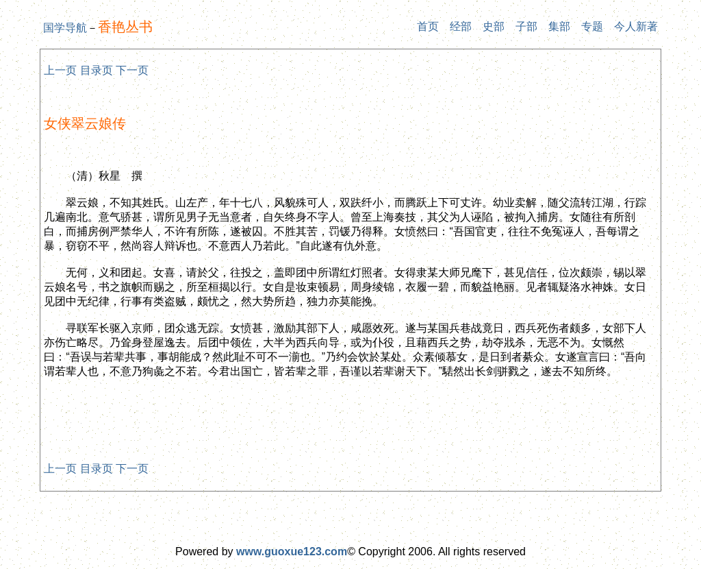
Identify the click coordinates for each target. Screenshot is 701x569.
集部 (559, 26)
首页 (428, 26)
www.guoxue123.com (291, 551)
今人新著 (636, 26)
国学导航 (65, 28)
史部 (494, 26)
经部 (461, 26)
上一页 (60, 70)
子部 (526, 26)
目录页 (96, 70)
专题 (592, 26)
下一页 (132, 70)
